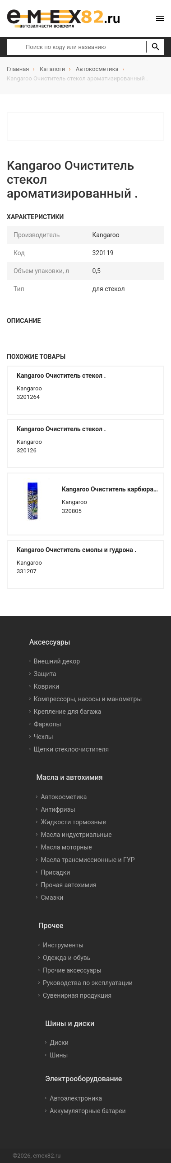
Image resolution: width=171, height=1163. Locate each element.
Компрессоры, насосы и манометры (88, 699)
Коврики (46, 686)
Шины (59, 1055)
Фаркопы (47, 724)
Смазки (52, 897)
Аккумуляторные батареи (87, 1110)
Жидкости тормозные (73, 822)
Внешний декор (57, 661)
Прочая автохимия (68, 885)
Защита (45, 673)
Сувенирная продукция (77, 995)
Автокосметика (64, 796)
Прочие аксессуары (72, 970)
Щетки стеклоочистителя (71, 749)
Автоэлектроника (76, 1098)
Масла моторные (66, 847)
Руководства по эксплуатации (88, 982)
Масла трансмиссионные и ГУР (87, 859)
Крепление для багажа (68, 711)
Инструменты (63, 945)
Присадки (55, 872)
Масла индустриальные (76, 834)
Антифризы (58, 809)
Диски (59, 1042)
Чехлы (43, 736)
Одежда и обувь (66, 957)
